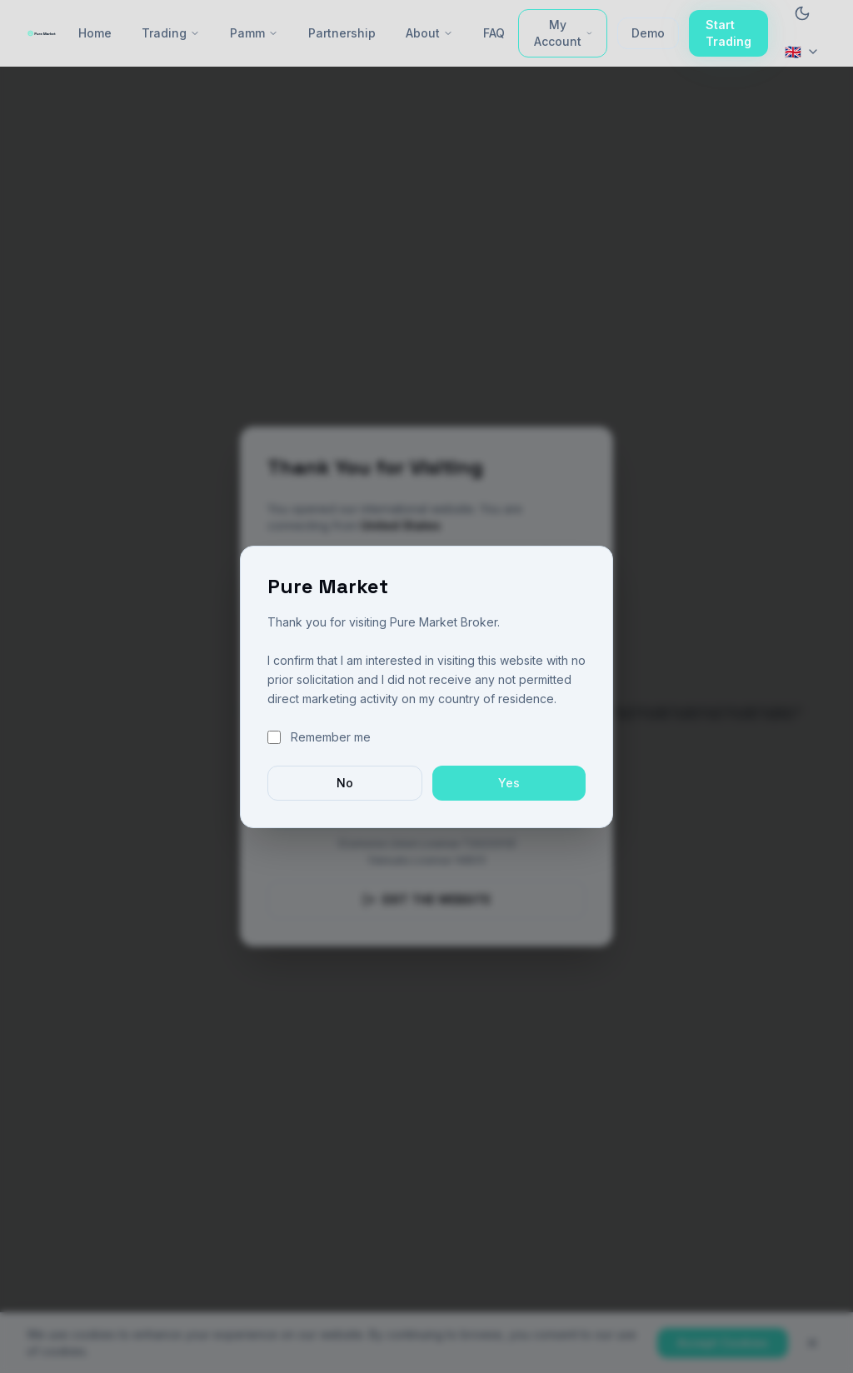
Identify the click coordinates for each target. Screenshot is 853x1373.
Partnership (342, 33)
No (345, 783)
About (429, 33)
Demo (648, 33)
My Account (563, 32)
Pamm (254, 33)
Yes (509, 783)
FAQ (494, 33)
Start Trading (728, 32)
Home (95, 33)
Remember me (331, 737)
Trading (171, 33)
